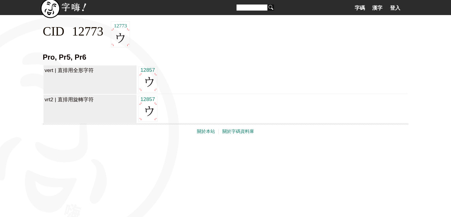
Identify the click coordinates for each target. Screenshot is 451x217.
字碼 (360, 8)
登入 (395, 8)
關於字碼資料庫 (238, 131)
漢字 (377, 8)
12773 (120, 34)
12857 (148, 79)
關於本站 (206, 131)
